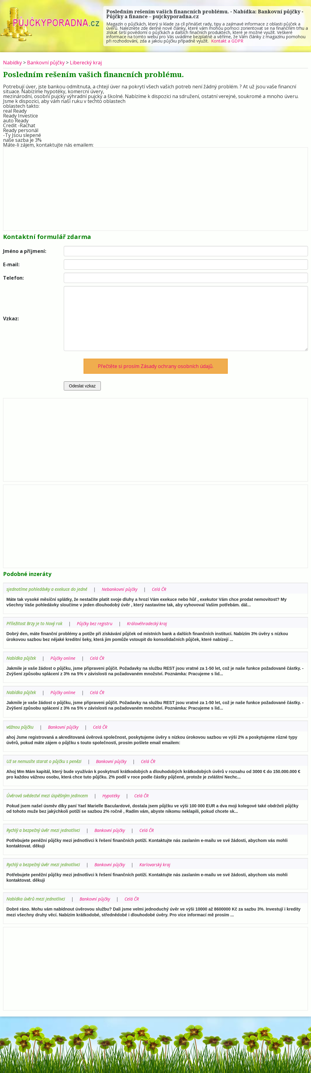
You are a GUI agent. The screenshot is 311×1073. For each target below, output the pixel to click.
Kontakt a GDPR (227, 41)
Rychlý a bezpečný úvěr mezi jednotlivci (43, 830)
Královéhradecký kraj (147, 623)
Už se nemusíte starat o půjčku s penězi (43, 761)
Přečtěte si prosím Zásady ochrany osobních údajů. (156, 366)
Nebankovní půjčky (119, 589)
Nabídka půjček (21, 658)
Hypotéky (111, 796)
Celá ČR (159, 589)
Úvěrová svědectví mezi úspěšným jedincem (47, 796)
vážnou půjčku (19, 727)
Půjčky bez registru (94, 623)
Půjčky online (62, 658)
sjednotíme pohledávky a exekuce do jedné (46, 589)
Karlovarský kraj (154, 864)
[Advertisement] (155, 187)
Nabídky (12, 62)
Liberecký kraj (86, 62)
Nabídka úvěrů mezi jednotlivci (35, 899)
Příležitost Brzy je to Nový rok (34, 623)
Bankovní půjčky (46, 62)
